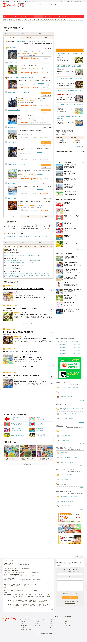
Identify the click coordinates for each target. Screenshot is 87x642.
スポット (6, 16)
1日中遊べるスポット (80, 5)
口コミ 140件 (40, 68)
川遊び (38, 572)
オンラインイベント (26, 16)
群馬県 (20, 255)
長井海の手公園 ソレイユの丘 (16, 164)
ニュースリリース (23, 625)
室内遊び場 (7, 273)
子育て (73, 16)
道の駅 (19, 276)
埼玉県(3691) (29, 236)
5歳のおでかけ (77, 347)
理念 (51, 621)
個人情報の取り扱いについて (70, 591)
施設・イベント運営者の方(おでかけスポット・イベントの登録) (24, 590)
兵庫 (49, 19)
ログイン (82, 1)
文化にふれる (40, 260)
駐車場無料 (20, 572)
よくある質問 (37, 621)
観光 (23, 276)
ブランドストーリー (69, 619)
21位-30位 (44, 37)
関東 (14, 19)
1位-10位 (12, 37)
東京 (17, 19)
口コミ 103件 (40, 118)
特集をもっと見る (80, 249)
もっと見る (50, 609)
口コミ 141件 (40, 100)
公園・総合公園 (45, 275)
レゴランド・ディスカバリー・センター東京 (20, 77)
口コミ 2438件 (41, 83)
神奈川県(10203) (8, 238)
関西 (42, 19)
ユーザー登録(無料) (75, 1)
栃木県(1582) (15, 236)
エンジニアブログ (53, 627)
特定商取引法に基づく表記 (25, 629)
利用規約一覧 (22, 621)
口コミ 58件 (39, 152)
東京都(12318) (44, 236)
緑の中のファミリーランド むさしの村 (18, 92)
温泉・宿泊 (30, 262)
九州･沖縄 (49, 246)
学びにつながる (32, 260)
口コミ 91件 (39, 133)
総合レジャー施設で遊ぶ (28, 41)
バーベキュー (38, 41)
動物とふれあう (71, 5)
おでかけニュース (62, 16)
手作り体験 (10, 568)
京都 (46, 19)
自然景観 (48, 273)
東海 (28, 19)
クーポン (45, 92)
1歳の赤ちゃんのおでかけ (77, 341)
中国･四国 (42, 246)
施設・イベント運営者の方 (25, 619)
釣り (18, 564)
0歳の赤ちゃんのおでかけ (62, 341)
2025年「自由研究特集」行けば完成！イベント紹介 (14, 585)
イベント (14, 16)
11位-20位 (28, 37)
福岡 (64, 19)
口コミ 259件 (40, 53)
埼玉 (25, 19)
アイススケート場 (17, 579)
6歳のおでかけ (63, 350)
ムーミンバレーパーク (14, 110)
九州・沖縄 (60, 19)
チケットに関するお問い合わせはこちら (70, 601)
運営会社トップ (53, 619)
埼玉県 (24, 255)
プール (24, 564)
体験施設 (31, 275)
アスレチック (37, 275)
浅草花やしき (11, 127)
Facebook (22, 627)
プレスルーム (37, 623)
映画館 (18, 575)
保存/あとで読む (65, 1)
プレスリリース (68, 625)
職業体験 (28, 568)
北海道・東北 (6, 19)
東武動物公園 (12, 48)
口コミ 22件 (39, 205)
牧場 (27, 273)
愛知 (31, 19)
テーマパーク (18, 273)
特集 (80, 16)
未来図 (66, 621)
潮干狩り (44, 41)
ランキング (38, 16)
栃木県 (16, 255)
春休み (59, 5)
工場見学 (25, 275)
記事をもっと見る (28, 464)
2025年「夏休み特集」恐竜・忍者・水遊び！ (13, 584)
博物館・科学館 (18, 275)
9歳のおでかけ (77, 353)
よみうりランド (12, 62)
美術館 (29, 575)
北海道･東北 (7, 246)
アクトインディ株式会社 (66, 616)
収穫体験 (23, 568)
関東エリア (7, 255)
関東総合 (19, 41)
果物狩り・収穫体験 (9, 275)
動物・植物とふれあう (22, 260)
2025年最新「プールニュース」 (30, 584)
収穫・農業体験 (16, 262)
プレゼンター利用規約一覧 (39, 619)
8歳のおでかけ (63, 353)
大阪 (44, 19)
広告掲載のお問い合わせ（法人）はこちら (70, 593)
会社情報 (66, 623)
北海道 (10, 19)
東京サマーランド (13, 183)
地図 (34, 55)
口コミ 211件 (40, 189)
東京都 (33, 255)
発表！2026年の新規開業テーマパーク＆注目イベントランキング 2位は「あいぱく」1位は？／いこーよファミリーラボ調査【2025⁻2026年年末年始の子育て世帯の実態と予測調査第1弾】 (31, 596)
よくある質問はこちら (70, 603)
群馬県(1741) (22, 236)
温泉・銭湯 (7, 276)
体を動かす (24, 262)
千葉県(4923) (36, 236)
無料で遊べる (14, 572)
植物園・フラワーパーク (39, 273)
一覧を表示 (81, 400)
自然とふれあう (8, 262)
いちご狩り (14, 268)
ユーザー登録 (6, 590)
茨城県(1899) (7, 236)
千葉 (22, 19)
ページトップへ (79, 556)
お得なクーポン (7, 572)
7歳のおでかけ (77, 350)
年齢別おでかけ (49, 16)
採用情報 (52, 625)
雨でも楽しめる (7, 575)
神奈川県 (37, 255)
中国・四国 (53, 19)
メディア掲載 (37, 625)
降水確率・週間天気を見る (78, 147)
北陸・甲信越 (36, 19)
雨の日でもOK (64, 5)
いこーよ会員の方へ (70, 604)
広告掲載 (21, 623)
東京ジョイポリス (13, 198)
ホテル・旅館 (14, 276)
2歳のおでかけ (63, 344)
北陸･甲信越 (28, 246)
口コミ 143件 (40, 174)
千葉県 (28, 255)
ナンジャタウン (12, 142)
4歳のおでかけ (63, 347)
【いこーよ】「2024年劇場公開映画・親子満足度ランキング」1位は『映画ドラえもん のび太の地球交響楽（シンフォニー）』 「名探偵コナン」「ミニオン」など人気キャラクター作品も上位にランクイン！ (31, 606)
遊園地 (12, 273)
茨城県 (12, 255)
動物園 (23, 273)
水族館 (31, 273)
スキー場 (11, 579)
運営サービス (52, 623)
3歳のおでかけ (77, 344)
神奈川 (19, 19)
